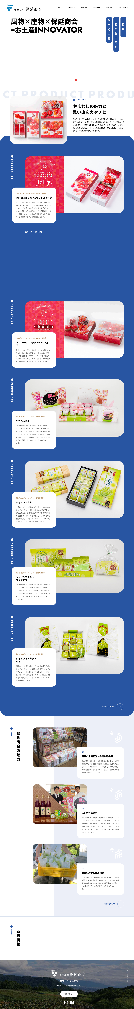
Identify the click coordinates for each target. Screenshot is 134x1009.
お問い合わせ (123, 7)
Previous (12, 56)
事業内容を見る (114, 903)
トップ (59, 7)
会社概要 (96, 7)
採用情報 (109, 7)
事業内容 (84, 7)
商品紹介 (71, 7)
